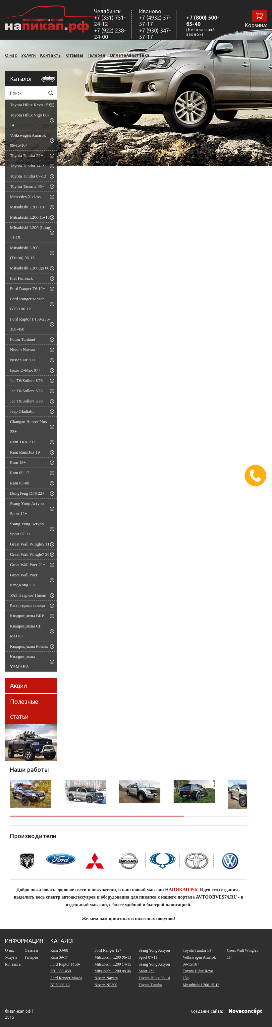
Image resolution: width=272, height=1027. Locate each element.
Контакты (51, 55)
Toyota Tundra (150, 985)
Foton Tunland (22, 339)
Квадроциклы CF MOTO (25, 631)
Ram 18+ (18, 462)
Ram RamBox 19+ (26, 452)
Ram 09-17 (19, 472)
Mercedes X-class (25, 196)
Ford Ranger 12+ (108, 950)
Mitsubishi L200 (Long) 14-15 (31, 232)
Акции (18, 685)
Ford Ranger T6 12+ (27, 288)
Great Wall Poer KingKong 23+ (23, 579)
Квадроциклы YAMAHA (22, 661)
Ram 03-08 (19, 482)
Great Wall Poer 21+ (27, 564)
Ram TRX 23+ (22, 441)
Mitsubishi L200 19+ (28, 206)
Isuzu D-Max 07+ (25, 370)
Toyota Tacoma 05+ (27, 186)
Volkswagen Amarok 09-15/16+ (28, 140)
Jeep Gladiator (22, 411)
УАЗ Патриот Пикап (28, 595)
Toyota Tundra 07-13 (28, 176)
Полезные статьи (24, 709)
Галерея (96, 55)
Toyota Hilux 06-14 (154, 978)
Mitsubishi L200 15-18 (30, 217)
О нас (11, 55)
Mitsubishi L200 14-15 (112, 964)
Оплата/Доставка (129, 55)
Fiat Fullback (21, 278)
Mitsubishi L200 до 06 (29, 267)
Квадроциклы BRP (27, 615)
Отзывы (74, 55)
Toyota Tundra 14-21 (28, 165)
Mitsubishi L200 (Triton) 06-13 (24, 252)
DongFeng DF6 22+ (27, 493)
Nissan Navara (22, 349)
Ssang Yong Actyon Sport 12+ (27, 508)
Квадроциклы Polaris (29, 646)
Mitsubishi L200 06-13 (112, 957)
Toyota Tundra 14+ (198, 950)
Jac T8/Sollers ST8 (26, 390)
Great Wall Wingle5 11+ (31, 544)
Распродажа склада (27, 605)
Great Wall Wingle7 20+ (31, 554)
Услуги (28, 55)
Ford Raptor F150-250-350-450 (30, 324)
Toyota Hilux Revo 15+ (30, 104)
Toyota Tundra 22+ (26, 155)
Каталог (21, 78)
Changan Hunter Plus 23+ (28, 426)
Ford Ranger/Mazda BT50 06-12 (27, 303)
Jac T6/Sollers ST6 (26, 380)
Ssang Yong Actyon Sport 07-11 (27, 528)
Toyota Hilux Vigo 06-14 (29, 119)
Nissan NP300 (22, 359)
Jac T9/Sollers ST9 (26, 401)
